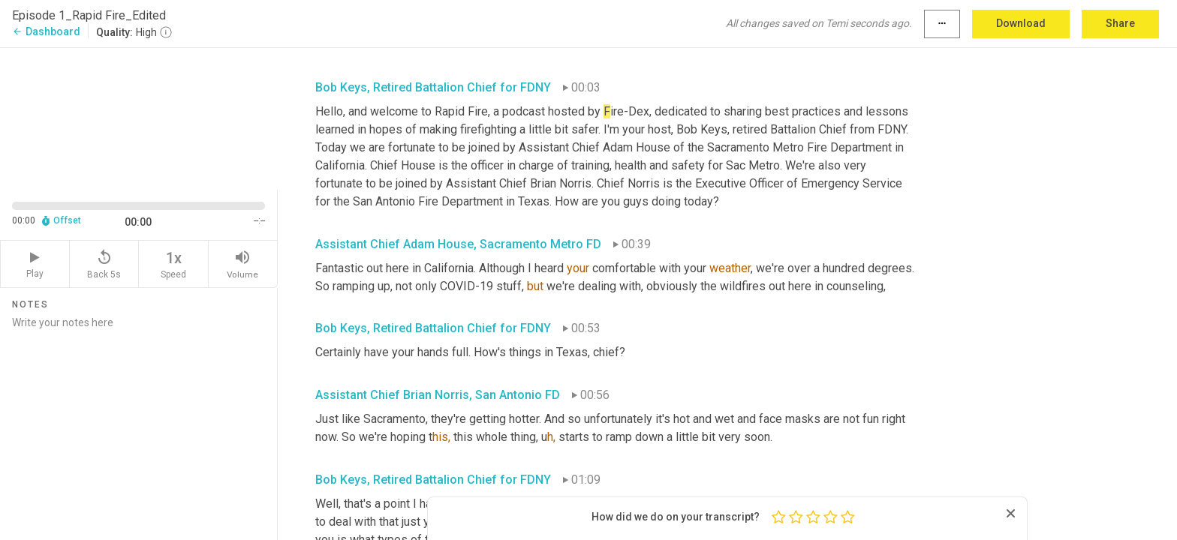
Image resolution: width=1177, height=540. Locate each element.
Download (1021, 23)
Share (1120, 23)
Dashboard (46, 32)
